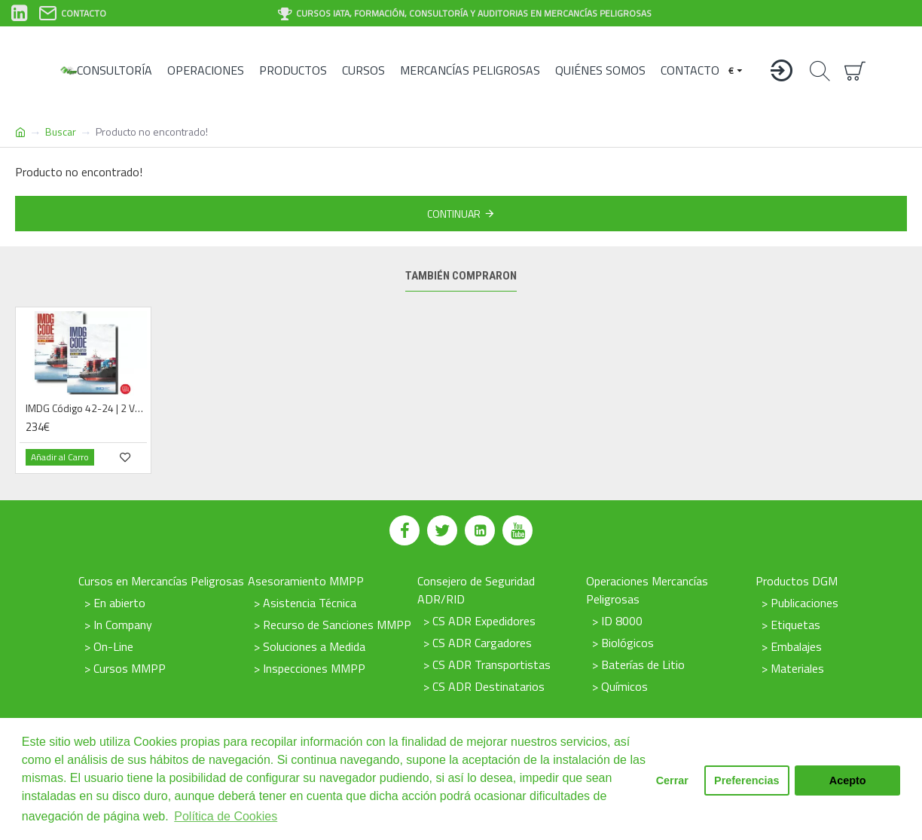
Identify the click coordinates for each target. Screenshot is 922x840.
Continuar (454, 213)
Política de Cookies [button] (225, 816)
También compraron (461, 276)
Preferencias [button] (746, 780)
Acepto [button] (847, 780)
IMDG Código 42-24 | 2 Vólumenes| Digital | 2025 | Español (86, 408)
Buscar (60, 131)
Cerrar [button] (672, 780)
